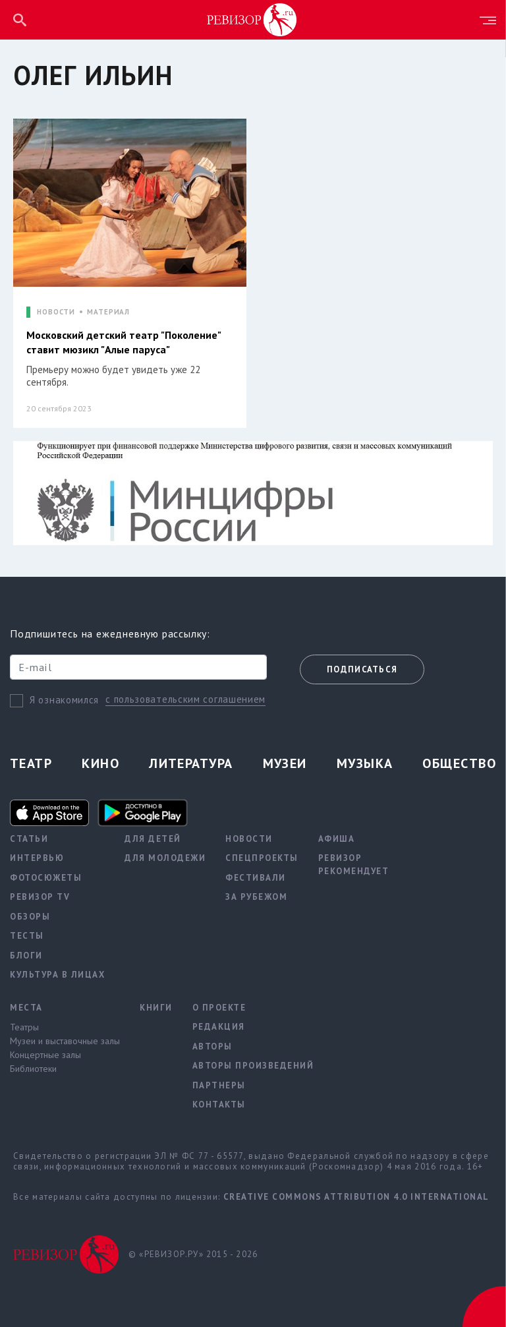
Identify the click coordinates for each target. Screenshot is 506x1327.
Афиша (336, 838)
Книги (156, 1007)
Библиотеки (33, 1069)
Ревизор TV (40, 896)
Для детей (153, 838)
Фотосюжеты (46, 877)
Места (26, 1007)
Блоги (26, 955)
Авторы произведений (253, 1065)
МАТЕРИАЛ (108, 312)
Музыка (365, 763)
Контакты (219, 1104)
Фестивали (255, 877)
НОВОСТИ (56, 312)
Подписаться (362, 669)
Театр (31, 763)
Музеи (285, 763)
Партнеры (219, 1085)
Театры (24, 1027)
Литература (191, 763)
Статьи (29, 838)
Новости (249, 838)
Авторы (212, 1046)
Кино (100, 763)
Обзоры (30, 916)
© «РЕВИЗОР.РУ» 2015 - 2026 (193, 1254)
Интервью (37, 858)
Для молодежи (165, 858)
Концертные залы (45, 1055)
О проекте (219, 1007)
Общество (459, 763)
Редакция (218, 1026)
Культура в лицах (57, 974)
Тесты (27, 935)
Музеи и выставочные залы (65, 1041)
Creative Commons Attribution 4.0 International (356, 1196)
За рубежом (256, 896)
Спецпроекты (261, 858)
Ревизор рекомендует (353, 864)
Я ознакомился (64, 699)
